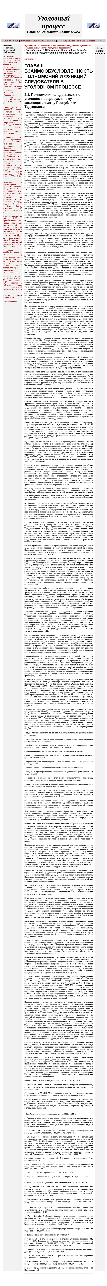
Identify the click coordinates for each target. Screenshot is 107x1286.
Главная (7, 41)
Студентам (38, 41)
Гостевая (61, 41)
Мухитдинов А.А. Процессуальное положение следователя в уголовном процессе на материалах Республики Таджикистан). (57, 47)
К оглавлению (30, 59)
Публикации (26, 41)
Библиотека (50, 41)
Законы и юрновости (86, 41)
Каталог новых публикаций (12, 296)
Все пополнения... (11, 302)
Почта (100, 41)
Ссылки (71, 41)
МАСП (16, 41)
